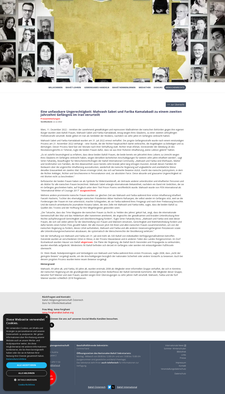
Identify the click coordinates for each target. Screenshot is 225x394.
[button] (26, 379)
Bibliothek (181, 351)
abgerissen (87, 242)
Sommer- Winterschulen (175, 348)
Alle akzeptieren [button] (26, 365)
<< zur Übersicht (175, 104)
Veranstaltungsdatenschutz (173, 368)
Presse (183, 357)
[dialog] (26, 352)
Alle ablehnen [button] (26, 373)
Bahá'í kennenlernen (123, 87)
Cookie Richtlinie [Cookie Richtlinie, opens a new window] (26, 384)
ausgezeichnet (88, 190)
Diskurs (158, 87)
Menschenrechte (175, 87)
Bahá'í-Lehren (73, 87)
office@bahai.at (53, 365)
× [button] (46, 317)
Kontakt (182, 365)
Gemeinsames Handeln (96, 87)
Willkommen (55, 87)
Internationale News (174, 345)
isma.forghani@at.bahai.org (58, 312)
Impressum (181, 362)
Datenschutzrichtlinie (16, 359)
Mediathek (145, 87)
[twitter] (51, 325)
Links (183, 354)
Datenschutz (180, 373)
